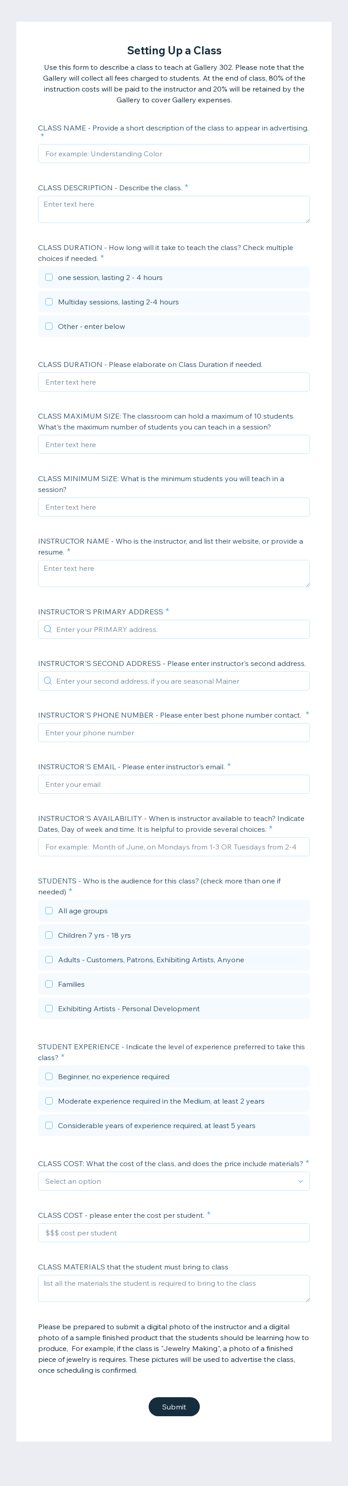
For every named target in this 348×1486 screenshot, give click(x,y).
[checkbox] (174, 278)
